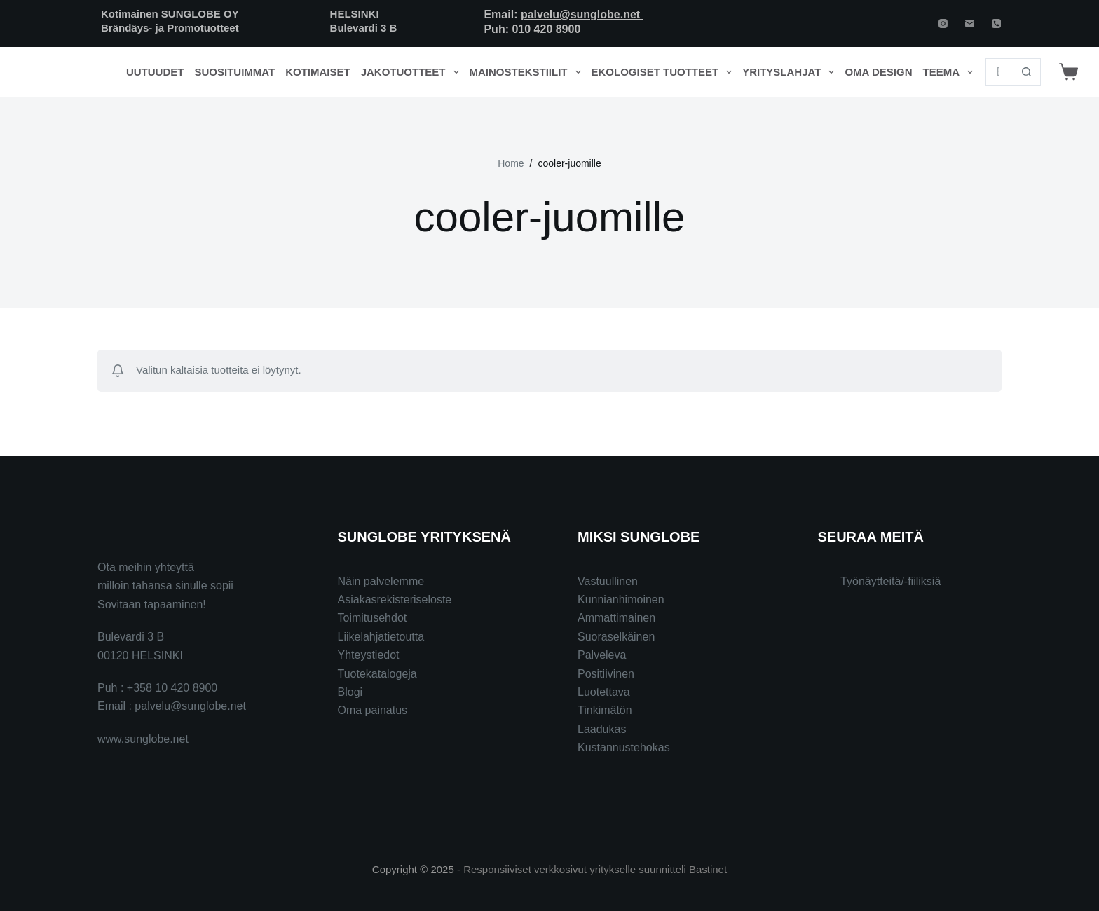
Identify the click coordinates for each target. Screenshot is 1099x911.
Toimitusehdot (372, 618)
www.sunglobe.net (143, 739)
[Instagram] (943, 23)
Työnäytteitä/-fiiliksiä (890, 581)
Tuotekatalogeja (377, 674)
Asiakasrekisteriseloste (395, 599)
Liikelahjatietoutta (381, 637)
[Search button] (1027, 72)
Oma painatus (373, 710)
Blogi (350, 692)
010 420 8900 (546, 29)
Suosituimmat (234, 72)
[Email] (969, 23)
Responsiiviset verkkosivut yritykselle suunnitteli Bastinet (595, 869)
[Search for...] (999, 72)
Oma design (878, 72)
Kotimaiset (317, 72)
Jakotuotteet (412, 72)
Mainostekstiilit (528, 72)
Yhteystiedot (369, 655)
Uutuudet (155, 72)
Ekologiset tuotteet (664, 72)
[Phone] (996, 23)
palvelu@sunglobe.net (582, 14)
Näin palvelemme (381, 581)
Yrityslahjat (791, 72)
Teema (950, 72)
